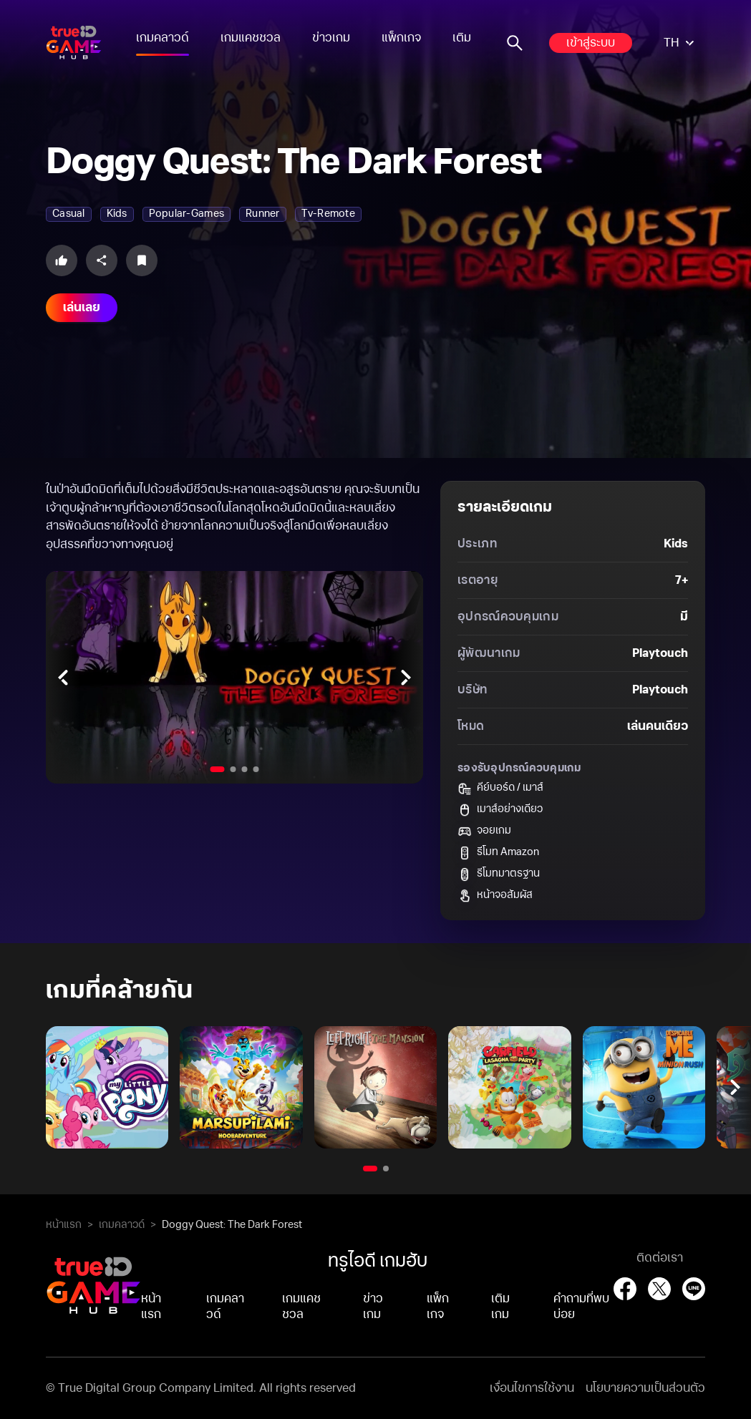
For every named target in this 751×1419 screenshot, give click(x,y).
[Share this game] (101, 260)
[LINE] (693, 1288)
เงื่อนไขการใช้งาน (532, 1388)
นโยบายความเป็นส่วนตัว (645, 1388)
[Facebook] (625, 1288)
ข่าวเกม (331, 38)
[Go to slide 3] (245, 769)
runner (263, 214)
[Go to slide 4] (256, 769)
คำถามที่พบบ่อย (581, 1306)
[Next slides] (406, 677)
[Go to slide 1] (217, 769)
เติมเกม (470, 38)
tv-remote (328, 214)
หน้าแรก (64, 1225)
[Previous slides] (63, 677)
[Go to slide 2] (233, 769)
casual (68, 214)
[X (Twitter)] (659, 1288)
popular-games (186, 214)
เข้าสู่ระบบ (590, 43)
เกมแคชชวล (251, 38)
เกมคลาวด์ (162, 38)
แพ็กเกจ (401, 38)
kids (117, 214)
